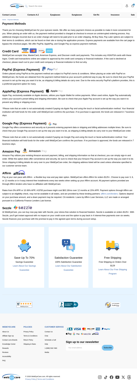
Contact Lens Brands (9, 340)
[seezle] (86, 333)
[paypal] (105, 329)
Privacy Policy (29, 332)
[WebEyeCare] (11, 377)
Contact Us (49, 332)
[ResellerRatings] (112, 305)
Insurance (115, 15)
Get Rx (96, 15)
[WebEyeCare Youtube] (117, 377)
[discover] (91, 329)
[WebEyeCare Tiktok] (106, 377)
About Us (5, 332)
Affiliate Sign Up (8, 336)
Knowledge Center (8, 344)
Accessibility (6, 356)
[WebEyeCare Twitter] (123, 377)
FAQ (4, 360)
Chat (46, 336)
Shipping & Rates (30, 344)
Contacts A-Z (33, 15)
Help (46, 344)
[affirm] (95, 333)
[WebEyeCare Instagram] (100, 377)
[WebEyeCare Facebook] (112, 377)
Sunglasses (77, 15)
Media (47, 352)
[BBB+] (68, 305)
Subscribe (108, 348)
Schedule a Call (50, 340)
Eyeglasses (55, 15)
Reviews (5, 352)
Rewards (5, 348)
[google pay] (76, 333)
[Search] (26, 6)
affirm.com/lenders (109, 194)
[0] (133, 6)
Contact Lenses (9, 15)
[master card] (84, 329)
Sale (133, 15)
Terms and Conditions (45, 379)
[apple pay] (69, 333)
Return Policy (28, 340)
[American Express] (98, 329)
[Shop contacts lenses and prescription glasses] (9, 7)
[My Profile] (127, 6)
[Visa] (77, 329)
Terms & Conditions (30, 336)
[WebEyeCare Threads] (129, 377)
